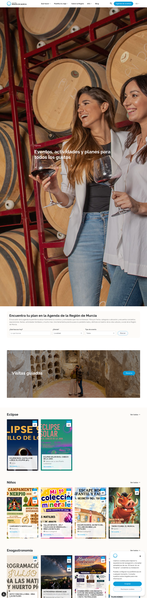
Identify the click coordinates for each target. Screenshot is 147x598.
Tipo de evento (90, 329)
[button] (3, 594)
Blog (97, 4)
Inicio (38, 168)
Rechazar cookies (127, 589)
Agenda (59, 168)
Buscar (122, 333)
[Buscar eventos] (30, 333)
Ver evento (14, 466)
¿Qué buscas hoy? (16, 329)
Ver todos (135, 415)
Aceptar (127, 584)
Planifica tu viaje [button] (61, 4)
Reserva (129, 373)
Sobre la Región (77, 4)
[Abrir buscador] (111, 3)
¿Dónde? (56, 329)
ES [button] (137, 4)
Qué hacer (46, 4)
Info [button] (89, 4)
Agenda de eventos (123, 4)
